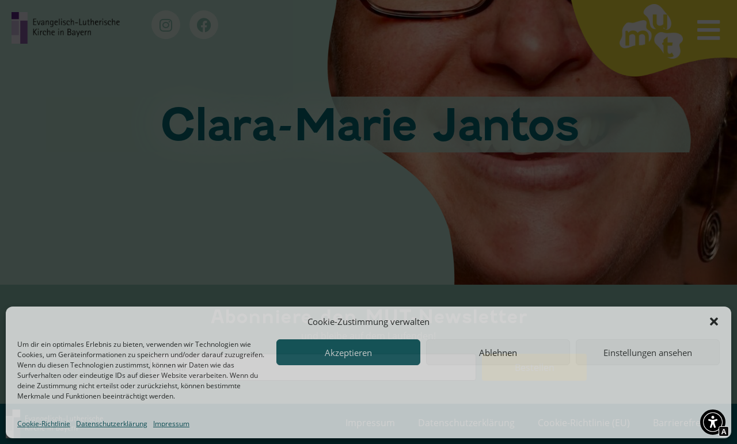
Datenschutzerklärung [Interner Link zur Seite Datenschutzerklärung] (111, 423)
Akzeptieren (348, 352)
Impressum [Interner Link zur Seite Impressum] (171, 423)
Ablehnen (498, 352)
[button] (714, 321)
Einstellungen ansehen (647, 352)
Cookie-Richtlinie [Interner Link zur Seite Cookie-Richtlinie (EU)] (43, 423)
